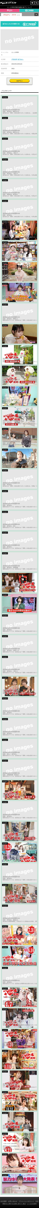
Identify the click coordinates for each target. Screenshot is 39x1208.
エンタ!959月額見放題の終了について (19, 7)
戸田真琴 (14, 59)
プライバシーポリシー (26, 1201)
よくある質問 (32, 1204)
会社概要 (3, 1201)
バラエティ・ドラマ (11, 15)
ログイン (19, 81)
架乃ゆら (21, 59)
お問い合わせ (12, 1201)
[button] (36, 31)
